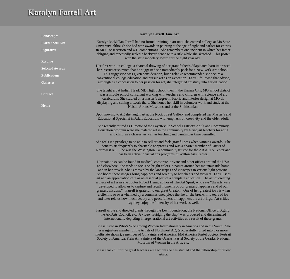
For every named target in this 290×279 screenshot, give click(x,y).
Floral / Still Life (53, 43)
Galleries (47, 82)
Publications (50, 75)
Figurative (49, 50)
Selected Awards (53, 68)
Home (45, 105)
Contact (47, 94)
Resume (47, 61)
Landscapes (49, 36)
